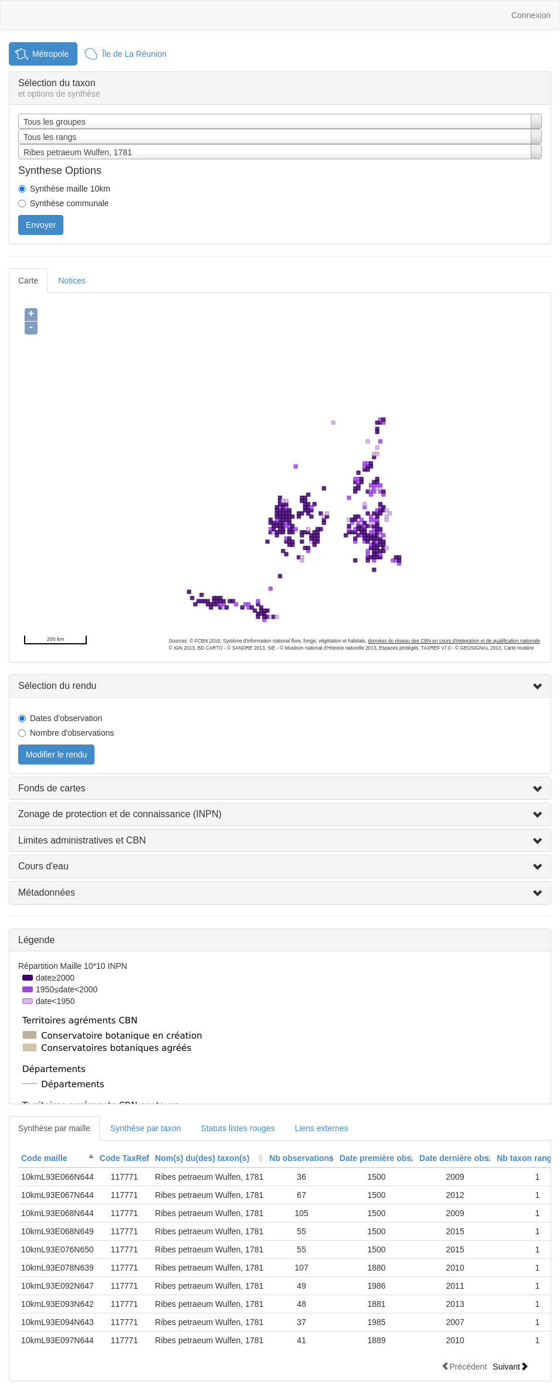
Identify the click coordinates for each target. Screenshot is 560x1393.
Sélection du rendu (57, 686)
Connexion (531, 15)
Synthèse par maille (54, 1128)
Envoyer (41, 225)
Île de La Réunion (134, 54)
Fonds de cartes (52, 788)
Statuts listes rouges (238, 1128)
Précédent (464, 1366)
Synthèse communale (69, 203)
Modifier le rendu (56, 754)
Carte (28, 280)
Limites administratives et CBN (82, 840)
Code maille (44, 1158)
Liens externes (321, 1128)
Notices (72, 280)
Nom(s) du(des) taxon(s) (202, 1158)
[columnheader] (57, 1158)
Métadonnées (46, 892)
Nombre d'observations (72, 733)
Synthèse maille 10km (70, 188)
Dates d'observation (66, 718)
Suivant (510, 1366)
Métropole (50, 54)
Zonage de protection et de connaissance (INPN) (120, 814)
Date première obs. (376, 1158)
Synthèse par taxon (145, 1128)
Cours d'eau (43, 866)
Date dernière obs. (455, 1158)
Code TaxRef (125, 1158)
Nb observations (301, 1158)
